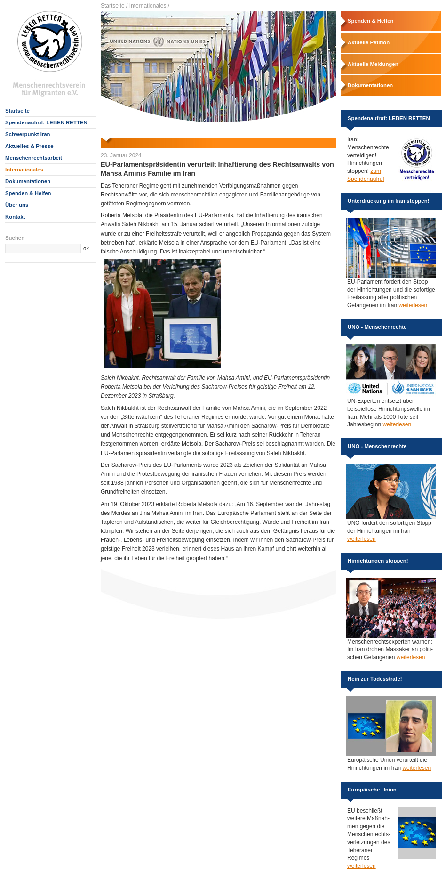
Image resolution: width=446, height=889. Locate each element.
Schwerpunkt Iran (27, 134)
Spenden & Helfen (28, 193)
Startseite (17, 111)
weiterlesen (412, 305)
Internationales (24, 169)
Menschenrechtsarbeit (33, 158)
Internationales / (149, 5)
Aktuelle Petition (369, 42)
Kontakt (15, 217)
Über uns (16, 205)
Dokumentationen (27, 181)
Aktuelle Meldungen (373, 64)
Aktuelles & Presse (29, 146)
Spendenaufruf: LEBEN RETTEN (46, 122)
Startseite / (114, 5)
